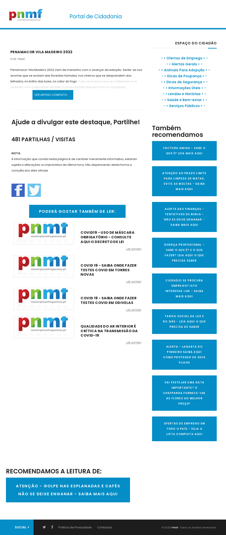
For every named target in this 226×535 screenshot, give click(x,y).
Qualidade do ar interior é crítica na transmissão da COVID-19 (109, 331)
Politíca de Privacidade (75, 527)
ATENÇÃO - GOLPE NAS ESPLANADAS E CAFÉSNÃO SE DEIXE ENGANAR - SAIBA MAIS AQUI (68, 490)
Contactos (104, 527)
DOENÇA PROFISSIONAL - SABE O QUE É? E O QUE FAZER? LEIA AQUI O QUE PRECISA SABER (184, 252)
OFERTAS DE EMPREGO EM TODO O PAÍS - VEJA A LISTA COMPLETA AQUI (184, 429)
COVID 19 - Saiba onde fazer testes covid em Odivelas (109, 300)
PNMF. (175, 527)
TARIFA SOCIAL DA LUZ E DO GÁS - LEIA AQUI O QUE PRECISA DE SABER (184, 321)
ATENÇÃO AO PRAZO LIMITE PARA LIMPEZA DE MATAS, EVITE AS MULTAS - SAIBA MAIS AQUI (184, 181)
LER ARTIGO (133, 249)
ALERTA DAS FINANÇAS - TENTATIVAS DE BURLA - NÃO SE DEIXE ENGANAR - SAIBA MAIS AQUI (184, 217)
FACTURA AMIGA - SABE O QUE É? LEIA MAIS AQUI (184, 150)
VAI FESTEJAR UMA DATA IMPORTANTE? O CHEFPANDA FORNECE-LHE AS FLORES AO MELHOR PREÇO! (184, 393)
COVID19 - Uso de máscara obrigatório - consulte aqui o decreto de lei (107, 237)
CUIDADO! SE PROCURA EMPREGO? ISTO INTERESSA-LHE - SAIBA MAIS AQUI (184, 288)
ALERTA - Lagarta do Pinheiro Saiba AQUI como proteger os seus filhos (184, 354)
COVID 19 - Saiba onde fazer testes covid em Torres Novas (109, 270)
